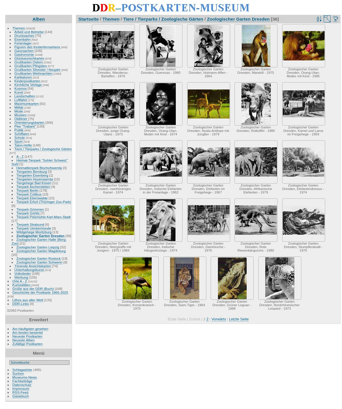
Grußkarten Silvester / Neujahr (38, 69)
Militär (19, 107)
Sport (19, 141)
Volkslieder (23, 273)
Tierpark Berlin (28, 190)
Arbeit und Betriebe (29, 32)
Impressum (20, 388)
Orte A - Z (19, 281)
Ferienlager (23, 43)
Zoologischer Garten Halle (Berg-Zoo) (39, 241)
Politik (19, 130)
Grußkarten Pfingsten (31, 66)
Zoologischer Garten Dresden (41, 236)
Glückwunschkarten (29, 58)
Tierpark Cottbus (29, 194)
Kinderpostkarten (27, 81)
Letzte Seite (239, 319)
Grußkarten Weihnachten (34, 73)
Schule (20, 137)
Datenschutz (21, 385)
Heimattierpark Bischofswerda (39, 168)
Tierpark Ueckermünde (34, 228)
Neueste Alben (23, 340)
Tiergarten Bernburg (32, 171)
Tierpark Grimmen (30, 209)
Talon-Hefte (23, 145)
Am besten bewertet (27, 332)
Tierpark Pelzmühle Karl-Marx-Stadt (44, 217)
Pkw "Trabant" (25, 126)
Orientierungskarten (29, 122)
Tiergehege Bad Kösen (34, 183)
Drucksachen (25, 35)
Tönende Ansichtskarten (33, 266)
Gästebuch (20, 396)
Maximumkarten (27, 103)
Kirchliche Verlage (28, 85)
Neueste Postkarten (27, 336)
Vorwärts (219, 319)
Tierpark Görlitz (28, 213)
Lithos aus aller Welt (27, 300)
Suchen (18, 373)
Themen (18, 28)
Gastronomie (24, 54)
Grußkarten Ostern (29, 62)
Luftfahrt (21, 100)
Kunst (19, 92)
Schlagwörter (22, 370)
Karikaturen (23, 77)
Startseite (88, 19)
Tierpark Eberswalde (32, 198)
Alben (39, 19)
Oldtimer (21, 119)
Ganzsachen (24, 51)
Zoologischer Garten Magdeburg (41, 251)
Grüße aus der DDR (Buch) (33, 288)
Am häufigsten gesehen (30, 329)
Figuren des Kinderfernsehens (37, 47)
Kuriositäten (21, 285)
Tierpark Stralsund (30, 224)
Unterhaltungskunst (29, 270)
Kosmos (21, 88)
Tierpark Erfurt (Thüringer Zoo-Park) (44, 202)
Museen (21, 115)
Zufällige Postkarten (27, 344)
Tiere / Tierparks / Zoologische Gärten (43, 149)
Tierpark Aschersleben (34, 187)
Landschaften (25, 96)
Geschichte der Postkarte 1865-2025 (40, 292)
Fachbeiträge (22, 381)
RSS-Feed (20, 392)
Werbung (21, 277)
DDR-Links (20, 304)
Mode (19, 111)
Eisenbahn (23, 39)
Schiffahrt (22, 134)
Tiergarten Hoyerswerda (35, 179)
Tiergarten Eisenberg (32, 175)
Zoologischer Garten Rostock (39, 258)
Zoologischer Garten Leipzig (38, 247)
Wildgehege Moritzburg (34, 232)
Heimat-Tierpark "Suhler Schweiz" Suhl (40, 162)
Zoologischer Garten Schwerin (39, 262)
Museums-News (24, 377)
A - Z (20, 156)
